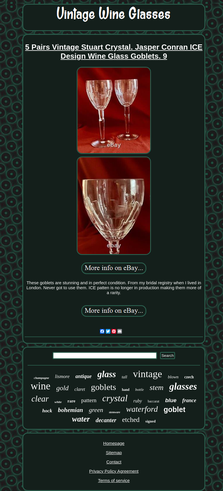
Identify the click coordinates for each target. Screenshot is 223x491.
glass (107, 374)
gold (62, 388)
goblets (103, 387)
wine (41, 386)
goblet (174, 409)
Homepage (113, 443)
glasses (183, 386)
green (96, 409)
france (189, 400)
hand (126, 390)
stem (156, 387)
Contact (113, 461)
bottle (139, 389)
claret (79, 389)
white (58, 402)
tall (124, 377)
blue (171, 400)
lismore (62, 376)
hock (47, 410)
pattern (89, 400)
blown (173, 377)
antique (83, 376)
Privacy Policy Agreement (114, 471)
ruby (137, 400)
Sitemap (114, 452)
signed (150, 421)
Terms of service (114, 480)
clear (40, 398)
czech (189, 377)
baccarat (153, 401)
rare (71, 401)
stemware (114, 412)
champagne (41, 378)
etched (131, 419)
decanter (106, 420)
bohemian (70, 410)
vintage (147, 373)
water (81, 419)
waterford (142, 408)
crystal (114, 398)
